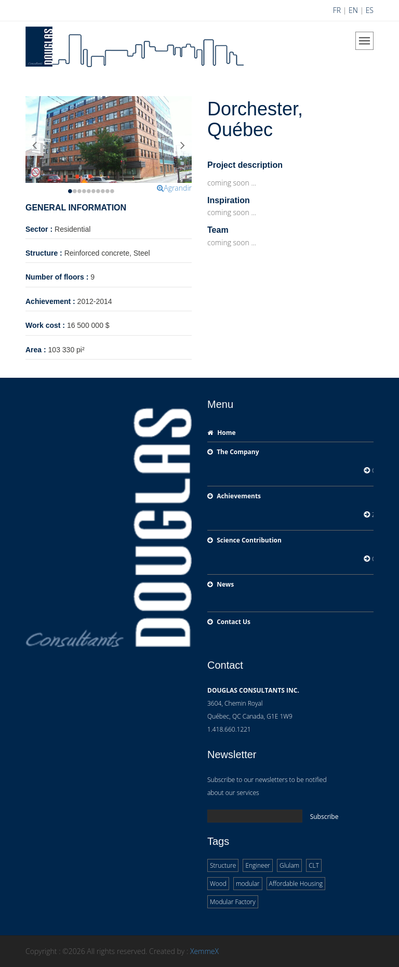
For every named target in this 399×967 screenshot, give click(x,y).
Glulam (289, 865)
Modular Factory (233, 901)
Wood (218, 883)
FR (337, 10)
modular (248, 883)
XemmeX (204, 951)
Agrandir (174, 188)
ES (370, 10)
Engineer (257, 865)
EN (353, 10)
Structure (223, 865)
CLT (314, 865)
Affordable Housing (296, 883)
